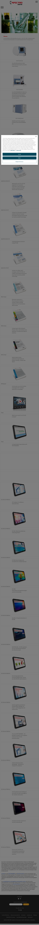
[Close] (36, 136)
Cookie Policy (12, 150)
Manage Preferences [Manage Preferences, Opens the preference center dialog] (19, 161)
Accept (19, 154)
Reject (19, 157)
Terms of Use (19, 150)
